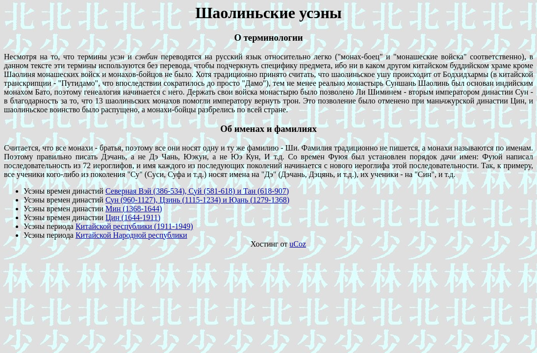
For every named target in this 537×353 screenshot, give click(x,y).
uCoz (297, 244)
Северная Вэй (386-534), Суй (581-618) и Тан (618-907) (197, 191)
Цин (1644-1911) (132, 217)
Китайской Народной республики (131, 235)
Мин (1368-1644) (133, 208)
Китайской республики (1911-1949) (134, 226)
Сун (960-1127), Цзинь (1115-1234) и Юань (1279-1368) (197, 200)
